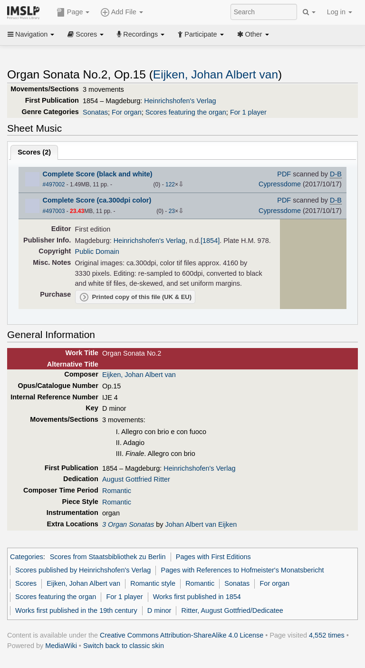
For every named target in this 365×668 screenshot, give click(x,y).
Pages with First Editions (213, 557)
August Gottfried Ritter (136, 479)
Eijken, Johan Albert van (215, 74)
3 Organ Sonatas (128, 524)
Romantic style (152, 583)
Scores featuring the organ (185, 112)
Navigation (31, 34)
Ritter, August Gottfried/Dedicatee (232, 610)
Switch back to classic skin (123, 645)
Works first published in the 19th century (76, 610)
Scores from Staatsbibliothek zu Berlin (108, 557)
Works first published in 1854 (197, 596)
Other (253, 34)
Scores (85, 34)
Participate (200, 34)
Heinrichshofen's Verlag (180, 101)
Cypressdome (280, 184)
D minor (159, 610)
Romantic (116, 490)
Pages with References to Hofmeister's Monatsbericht (242, 570)
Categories (26, 557)
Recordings (140, 34)
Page (73, 12)
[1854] (210, 240)
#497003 (54, 211)
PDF (284, 174)
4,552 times (327, 635)
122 (170, 184)
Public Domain (97, 251)
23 (172, 211)
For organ (127, 112)
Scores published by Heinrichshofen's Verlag (83, 570)
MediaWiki (61, 645)
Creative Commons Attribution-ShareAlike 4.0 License (181, 635)
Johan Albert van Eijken (201, 524)
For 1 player (248, 112)
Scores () (34, 152)
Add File (122, 12)
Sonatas (95, 112)
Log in (339, 12)
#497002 (54, 184)
